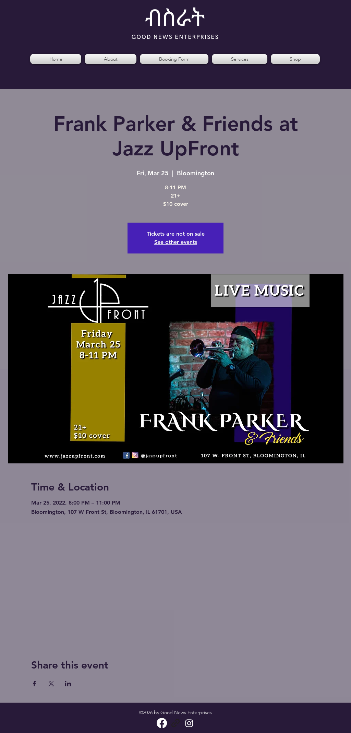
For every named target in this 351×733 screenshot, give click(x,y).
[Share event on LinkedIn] (68, 683)
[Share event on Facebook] (34, 683)
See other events (175, 242)
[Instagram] (189, 723)
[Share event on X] (51, 683)
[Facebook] (162, 723)
